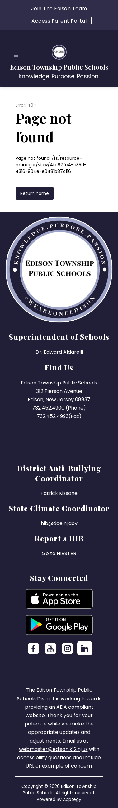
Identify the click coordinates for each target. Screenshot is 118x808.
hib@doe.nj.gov (59, 523)
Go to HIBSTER (59, 553)
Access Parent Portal (59, 21)
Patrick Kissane (59, 493)
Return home (34, 193)
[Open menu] (16, 55)
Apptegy (72, 799)
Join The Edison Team (59, 8)
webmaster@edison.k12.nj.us (53, 749)
